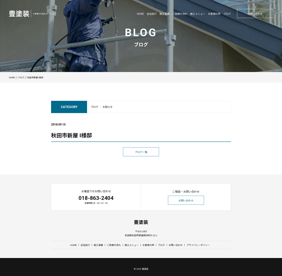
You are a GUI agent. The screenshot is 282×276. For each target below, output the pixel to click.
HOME (140, 13)
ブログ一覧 (141, 152)
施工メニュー (197, 13)
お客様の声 (214, 13)
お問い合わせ (255, 13)
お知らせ (108, 107)
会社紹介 (152, 13)
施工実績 (165, 13)
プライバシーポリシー (198, 245)
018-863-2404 (96, 198)
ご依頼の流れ (179, 13)
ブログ (227, 13)
